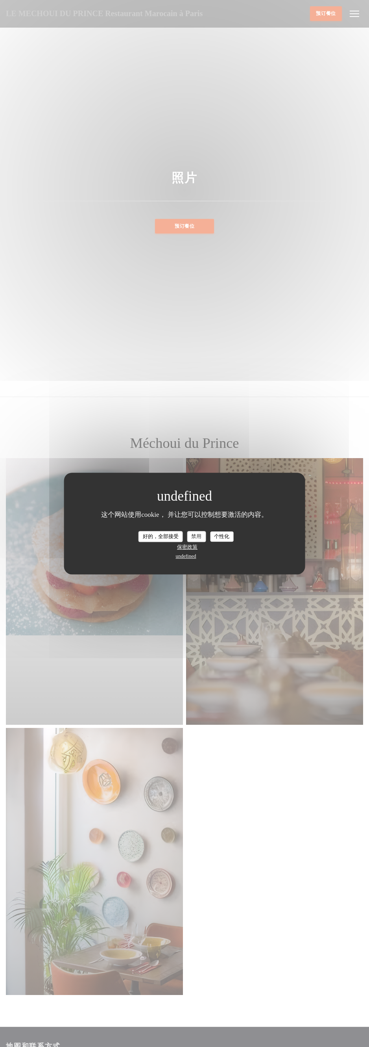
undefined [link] (186, 556)
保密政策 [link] (187, 547)
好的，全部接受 (161, 536)
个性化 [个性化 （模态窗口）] (221, 536)
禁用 (196, 536)
